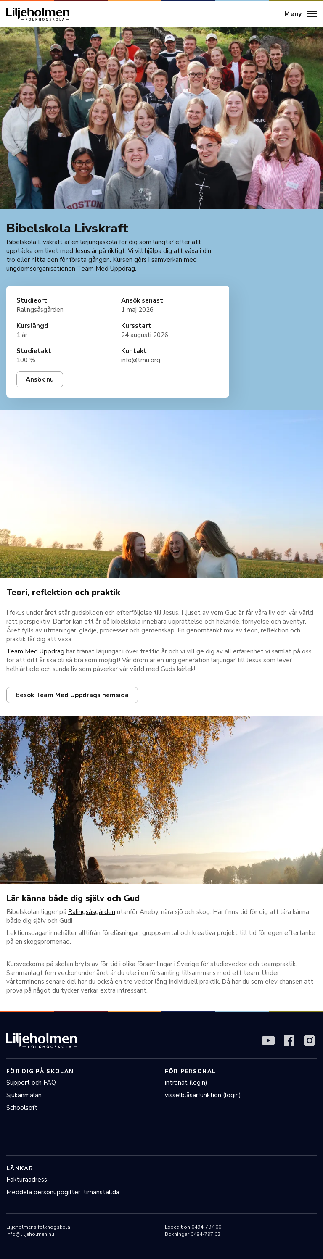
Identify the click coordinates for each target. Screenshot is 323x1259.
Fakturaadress (26, 1179)
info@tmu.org (140, 360)
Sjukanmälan (24, 1095)
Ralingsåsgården (91, 912)
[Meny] (300, 14)
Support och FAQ (31, 1082)
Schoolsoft (21, 1108)
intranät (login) (186, 1082)
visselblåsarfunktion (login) (203, 1095)
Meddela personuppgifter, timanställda (62, 1192)
